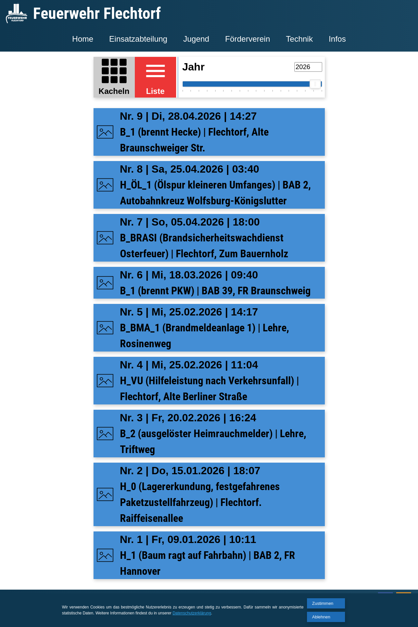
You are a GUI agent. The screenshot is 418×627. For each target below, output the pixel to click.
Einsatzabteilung (138, 38)
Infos (337, 38)
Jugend (196, 38)
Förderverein (247, 38)
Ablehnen (321, 616)
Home (82, 38)
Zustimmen (322, 603)
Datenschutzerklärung (191, 613)
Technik (299, 38)
